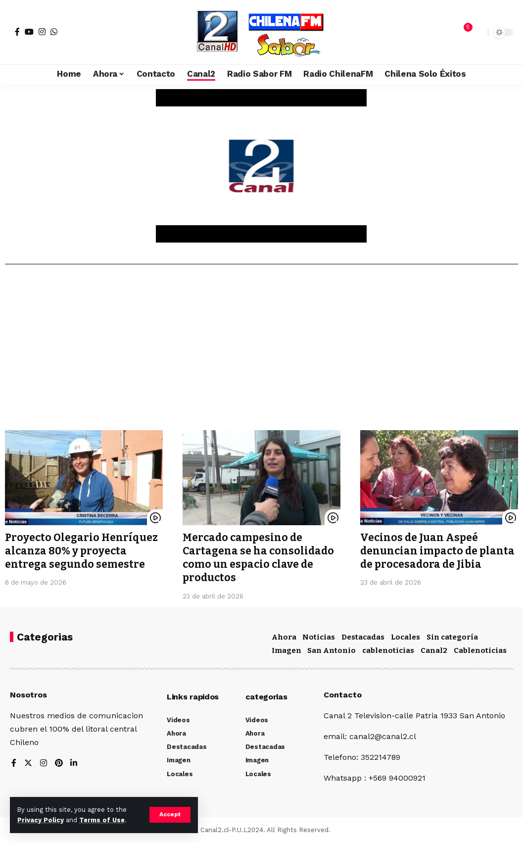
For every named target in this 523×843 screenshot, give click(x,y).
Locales (405, 637)
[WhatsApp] (54, 32)
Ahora (284, 637)
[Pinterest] (58, 763)
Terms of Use (102, 820)
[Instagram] (42, 32)
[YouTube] (29, 32)
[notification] (463, 32)
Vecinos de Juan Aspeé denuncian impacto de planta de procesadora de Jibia (437, 551)
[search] (478, 32)
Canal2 (434, 650)
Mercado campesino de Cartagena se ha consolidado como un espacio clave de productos (258, 558)
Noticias (318, 637)
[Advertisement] (261, 351)
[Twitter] (28, 763)
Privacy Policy (40, 820)
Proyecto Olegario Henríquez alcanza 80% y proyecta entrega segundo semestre (82, 551)
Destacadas (362, 637)
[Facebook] (17, 32)
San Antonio (331, 650)
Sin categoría (452, 637)
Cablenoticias (480, 650)
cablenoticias (388, 650)
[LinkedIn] (74, 763)
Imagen (286, 650)
